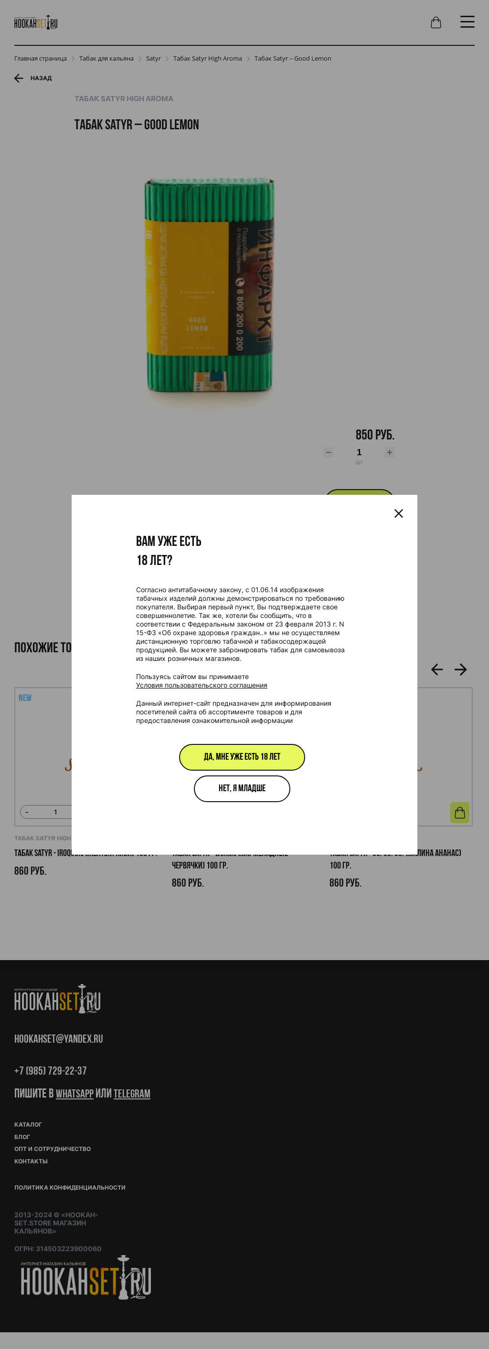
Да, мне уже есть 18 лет (242, 757)
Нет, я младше (242, 789)
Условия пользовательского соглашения (201, 685)
